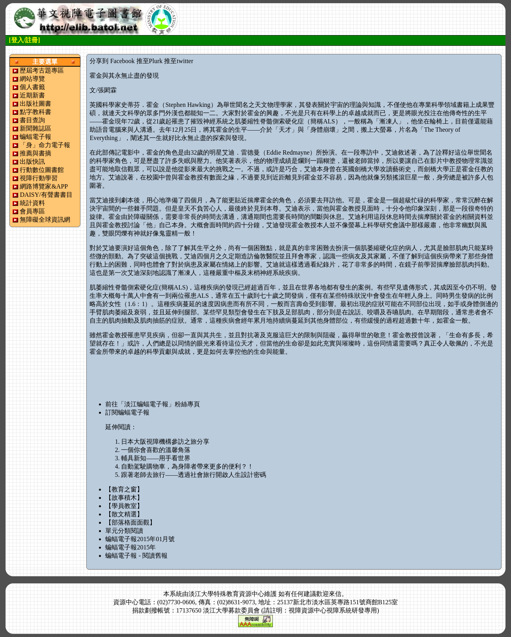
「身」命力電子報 (45, 145)
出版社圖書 (35, 103)
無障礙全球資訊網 (45, 219)
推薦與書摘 (35, 153)
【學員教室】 (124, 506)
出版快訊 (32, 161)
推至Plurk (149, 61)
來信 (335, 593)
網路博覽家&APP (44, 186)
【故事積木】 (124, 497)
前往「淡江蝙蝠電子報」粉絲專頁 (152, 404)
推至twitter (178, 61)
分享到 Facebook (112, 61)
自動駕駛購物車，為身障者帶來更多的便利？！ (187, 466)
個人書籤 (32, 87)
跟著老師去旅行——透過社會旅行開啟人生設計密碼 (193, 474)
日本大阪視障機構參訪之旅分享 (165, 441)
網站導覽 (32, 78)
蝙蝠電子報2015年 (130, 547)
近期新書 (32, 95)
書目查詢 (32, 120)
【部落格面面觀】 (130, 522)
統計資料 (32, 203)
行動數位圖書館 (42, 169)
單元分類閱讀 (124, 530)
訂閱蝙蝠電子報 (127, 412)
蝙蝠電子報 (35, 136)
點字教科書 (35, 111)
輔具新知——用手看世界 (155, 458)
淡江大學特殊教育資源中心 (226, 593)
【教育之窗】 (124, 489)
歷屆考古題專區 (42, 70)
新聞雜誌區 (35, 128)
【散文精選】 (124, 514)
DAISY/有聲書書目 (46, 194)
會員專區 (32, 211)
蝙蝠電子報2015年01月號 (140, 539)
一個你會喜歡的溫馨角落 (155, 449)
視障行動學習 (39, 178)
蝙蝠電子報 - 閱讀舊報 (136, 555)
